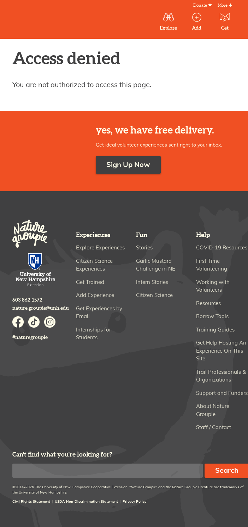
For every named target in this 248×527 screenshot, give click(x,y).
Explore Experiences (100, 247)
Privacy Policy (134, 501)
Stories (144, 247)
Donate (200, 5)
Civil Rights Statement (31, 501)
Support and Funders (222, 393)
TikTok (34, 322)
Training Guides (215, 330)
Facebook (18, 322)
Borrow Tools (212, 316)
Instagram (49, 322)
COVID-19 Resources (221, 247)
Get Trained (90, 282)
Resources (208, 303)
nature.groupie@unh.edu (40, 308)
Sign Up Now (128, 164)
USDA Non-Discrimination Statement (86, 501)
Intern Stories (152, 282)
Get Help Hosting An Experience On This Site (221, 350)
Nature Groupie (57, 20)
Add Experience (95, 295)
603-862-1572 (27, 300)
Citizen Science (154, 295)
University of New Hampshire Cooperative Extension (35, 270)
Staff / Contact (213, 427)
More (223, 5)
